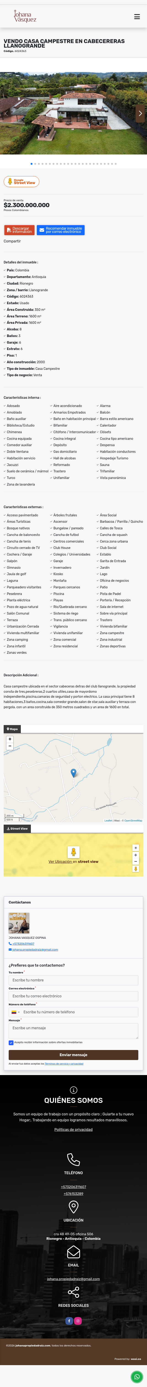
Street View (21, 181)
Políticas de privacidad (73, 1129)
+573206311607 (23, 943)
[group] (73, 113)
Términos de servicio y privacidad (64, 1063)
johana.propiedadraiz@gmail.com (35, 949)
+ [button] (9, 739)
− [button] (9, 746)
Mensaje (15, 1020)
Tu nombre (17, 972)
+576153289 (73, 1194)
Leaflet (108, 820)
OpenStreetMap (133, 820)
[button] (31, 164)
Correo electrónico (22, 988)
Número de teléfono (23, 1004)
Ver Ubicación (60, 861)
